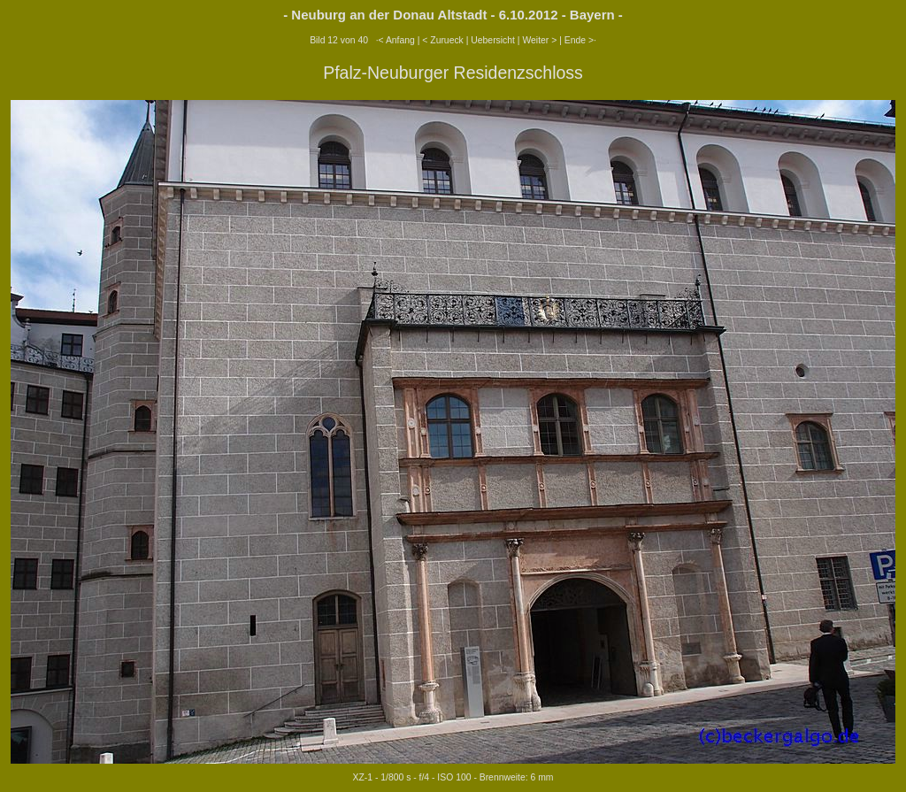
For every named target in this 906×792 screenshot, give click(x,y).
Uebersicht (493, 40)
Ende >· (580, 40)
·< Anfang (395, 40)
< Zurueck (443, 40)
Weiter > (539, 40)
